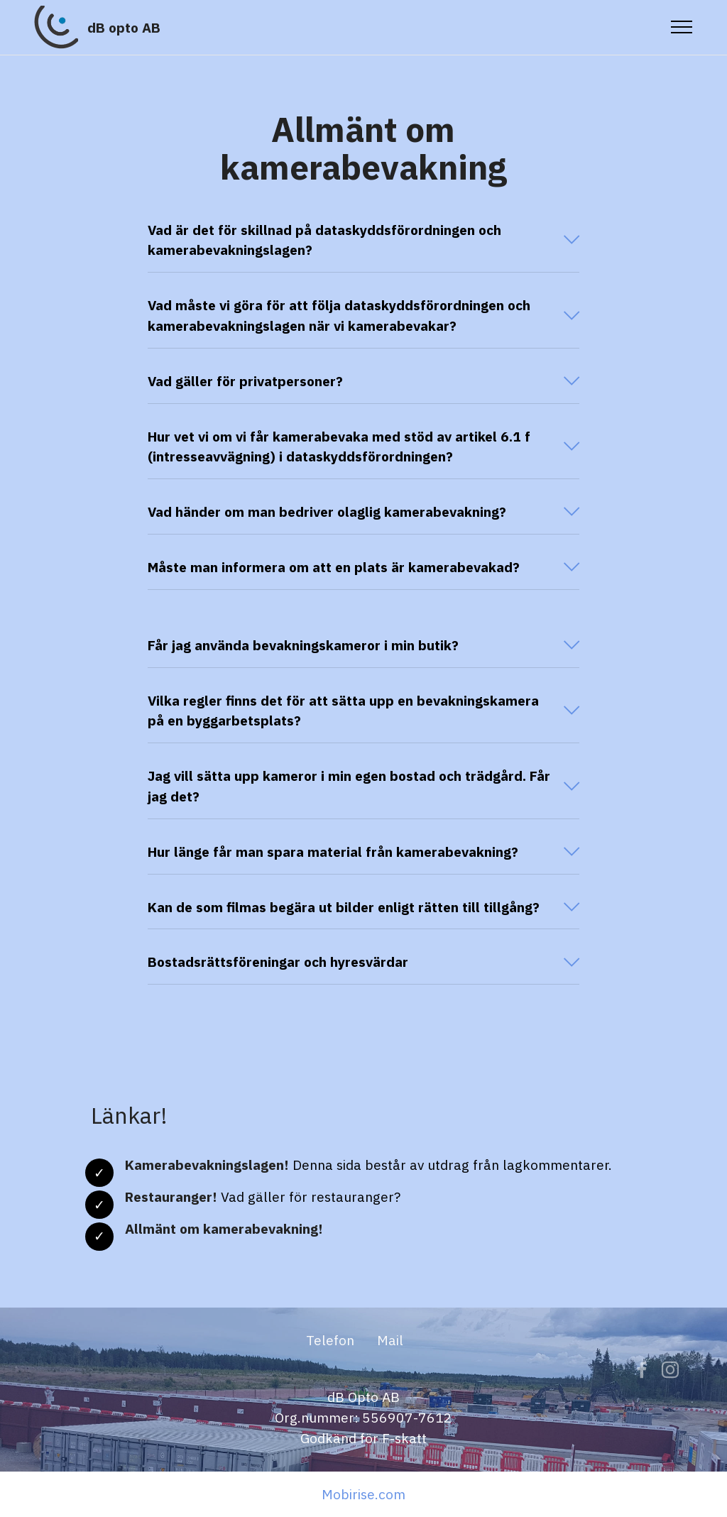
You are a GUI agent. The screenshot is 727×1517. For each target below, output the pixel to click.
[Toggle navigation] (682, 27)
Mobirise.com (363, 1494)
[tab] (363, 241)
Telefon (330, 1385)
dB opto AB (123, 27)
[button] (363, 240)
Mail (390, 1385)
